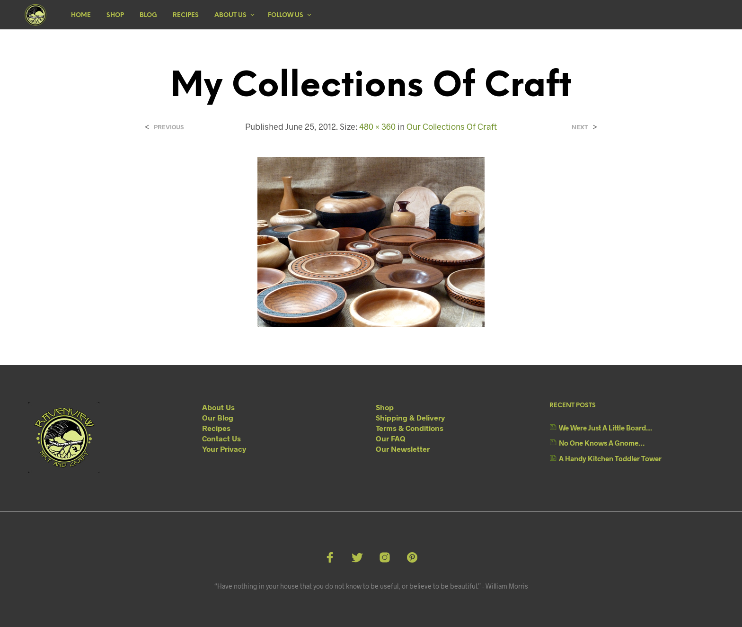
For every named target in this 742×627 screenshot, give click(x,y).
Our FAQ (391, 438)
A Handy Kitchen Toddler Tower (610, 458)
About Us (230, 15)
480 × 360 (377, 126)
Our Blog (217, 417)
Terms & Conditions (409, 427)
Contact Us (221, 438)
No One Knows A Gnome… (602, 443)
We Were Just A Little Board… (605, 427)
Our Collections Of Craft (451, 126)
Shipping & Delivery (410, 417)
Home (81, 15)
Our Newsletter (403, 448)
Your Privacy (224, 448)
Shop (115, 15)
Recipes (186, 15)
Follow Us (285, 15)
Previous (169, 127)
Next (580, 127)
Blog (148, 15)
